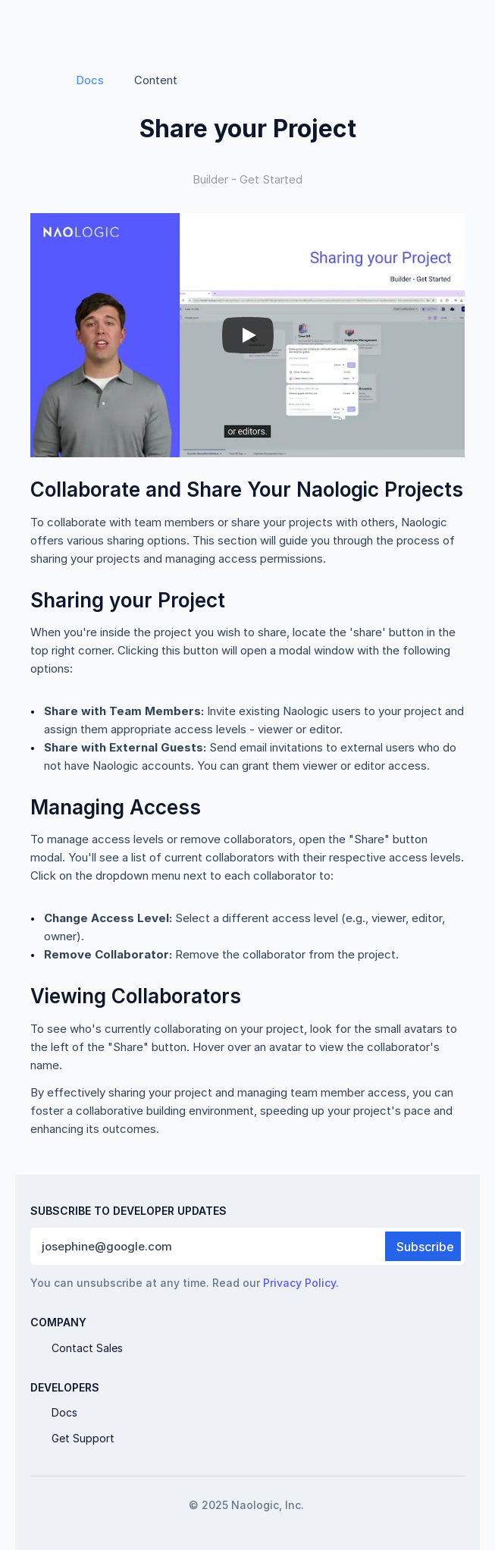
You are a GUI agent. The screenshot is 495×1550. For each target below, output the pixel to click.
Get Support (83, 1438)
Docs (90, 80)
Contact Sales (87, 1347)
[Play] (248, 335)
